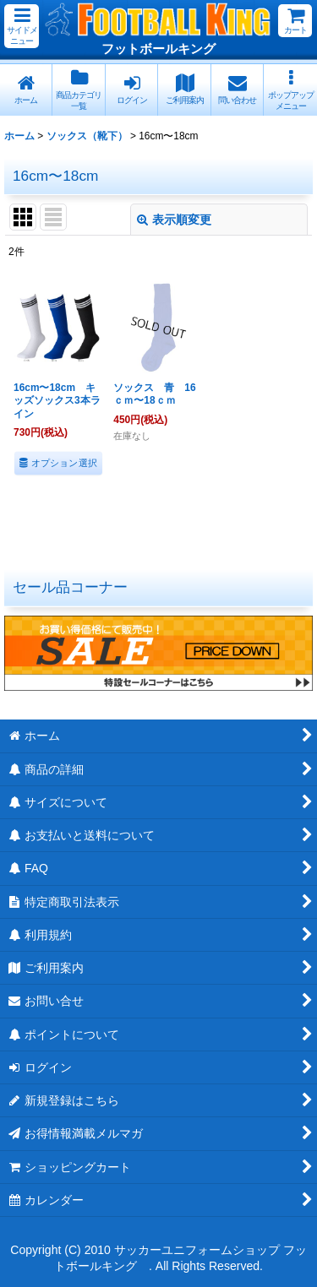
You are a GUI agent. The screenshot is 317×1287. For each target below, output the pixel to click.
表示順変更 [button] (174, 219)
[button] (21, 26)
